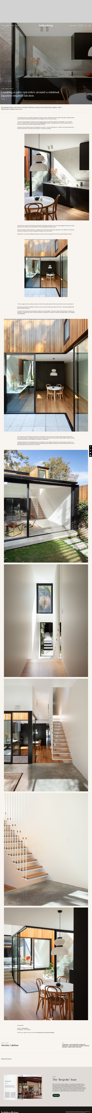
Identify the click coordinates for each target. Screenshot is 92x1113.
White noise (78, 1047)
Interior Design (72, 1045)
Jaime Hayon (21, 313)
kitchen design (79, 1045)
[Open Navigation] (89, 25)
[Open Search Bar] (86, 25)
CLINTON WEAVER (73, 1044)
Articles (7, 25)
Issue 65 (80, 25)
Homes (2, 88)
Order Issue (56, 1095)
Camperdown (65, 1044)
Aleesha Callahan (9, 88)
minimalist (64, 1047)
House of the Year (73, 25)
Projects (3, 25)
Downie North (43, 123)
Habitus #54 (65, 1045)
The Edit (17, 25)
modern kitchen (71, 1047)
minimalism (86, 1045)
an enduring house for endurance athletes (44, 1032)
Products (12, 25)
